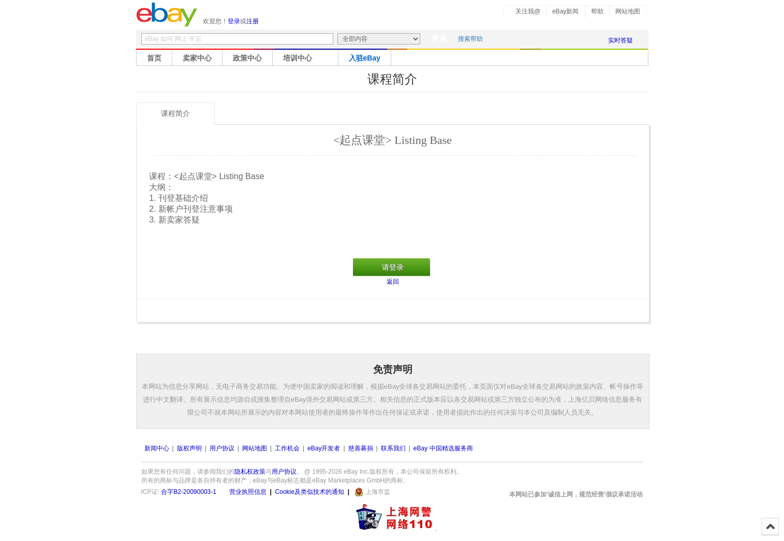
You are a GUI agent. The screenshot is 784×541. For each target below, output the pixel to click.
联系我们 (393, 448)
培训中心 (297, 58)
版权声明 (189, 448)
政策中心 (247, 58)
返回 (393, 281)
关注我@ (527, 11)
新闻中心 (156, 448)
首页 (154, 58)
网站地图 (627, 11)
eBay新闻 (565, 11)
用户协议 (222, 448)
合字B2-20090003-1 (188, 491)
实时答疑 (620, 40)
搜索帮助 (470, 38)
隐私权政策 (249, 471)
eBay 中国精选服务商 (443, 448)
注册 (252, 21)
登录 (234, 21)
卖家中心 (197, 58)
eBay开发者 (323, 448)
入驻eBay (364, 58)
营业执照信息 (248, 491)
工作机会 (287, 448)
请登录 (393, 267)
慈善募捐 (360, 448)
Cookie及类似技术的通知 (309, 491)
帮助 (597, 11)
